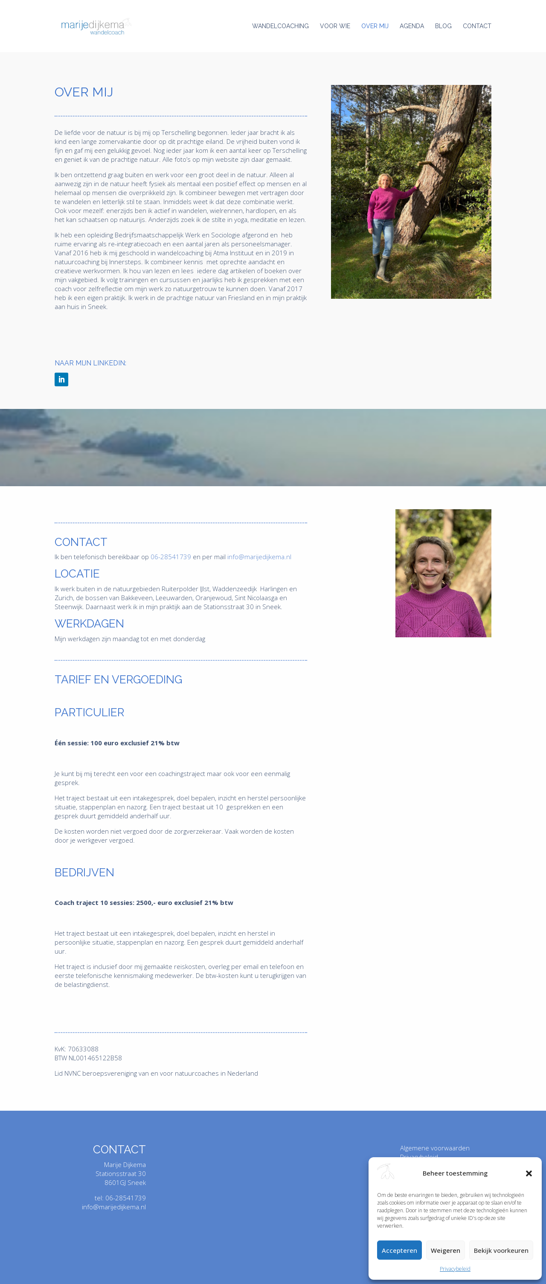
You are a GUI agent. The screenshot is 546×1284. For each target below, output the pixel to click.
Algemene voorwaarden (435, 1148)
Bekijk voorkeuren (501, 1250)
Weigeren (445, 1250)
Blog (443, 26)
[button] (529, 1173)
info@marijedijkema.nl (259, 556)
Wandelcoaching (280, 26)
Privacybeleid (455, 1268)
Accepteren (399, 1250)
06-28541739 (171, 556)
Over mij (375, 26)
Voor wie (335, 26)
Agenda (412, 26)
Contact (477, 26)
